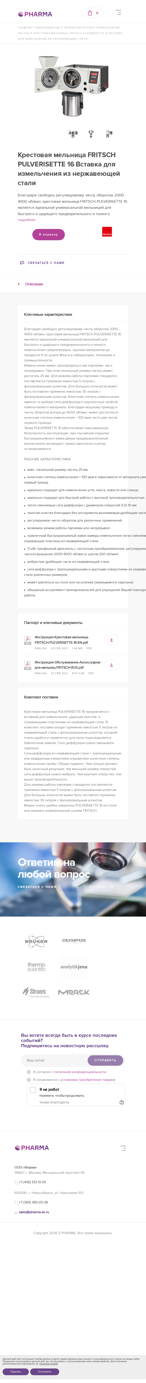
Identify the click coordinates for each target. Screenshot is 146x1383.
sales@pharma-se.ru (34, 1186)
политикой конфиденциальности (80, 1046)
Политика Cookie (48, 1363)
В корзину (48, 234)
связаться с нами (39, 887)
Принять (15, 1371)
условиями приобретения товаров (88, 1054)
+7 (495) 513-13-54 (32, 1156)
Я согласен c (69, 1046)
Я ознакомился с (74, 1054)
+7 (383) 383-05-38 (33, 1176)
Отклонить (44, 1371)
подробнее (26, 220)
